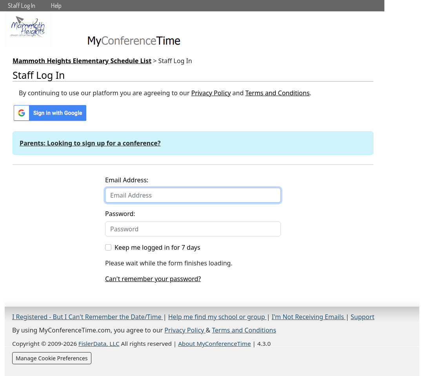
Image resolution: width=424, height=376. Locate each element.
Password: (120, 213)
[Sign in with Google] (50, 113)
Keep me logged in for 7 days (157, 247)
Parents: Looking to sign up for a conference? (90, 143)
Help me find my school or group (217, 316)
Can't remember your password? (153, 278)
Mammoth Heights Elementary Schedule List (82, 60)
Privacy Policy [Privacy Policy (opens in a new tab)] (211, 93)
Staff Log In (21, 5)
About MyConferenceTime (214, 343)
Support (362, 316)
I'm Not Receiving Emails (309, 316)
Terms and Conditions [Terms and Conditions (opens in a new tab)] (277, 93)
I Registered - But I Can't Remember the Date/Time (87, 316)
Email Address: (126, 180)
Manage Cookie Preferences (52, 358)
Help (56, 5)
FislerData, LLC (99, 343)
